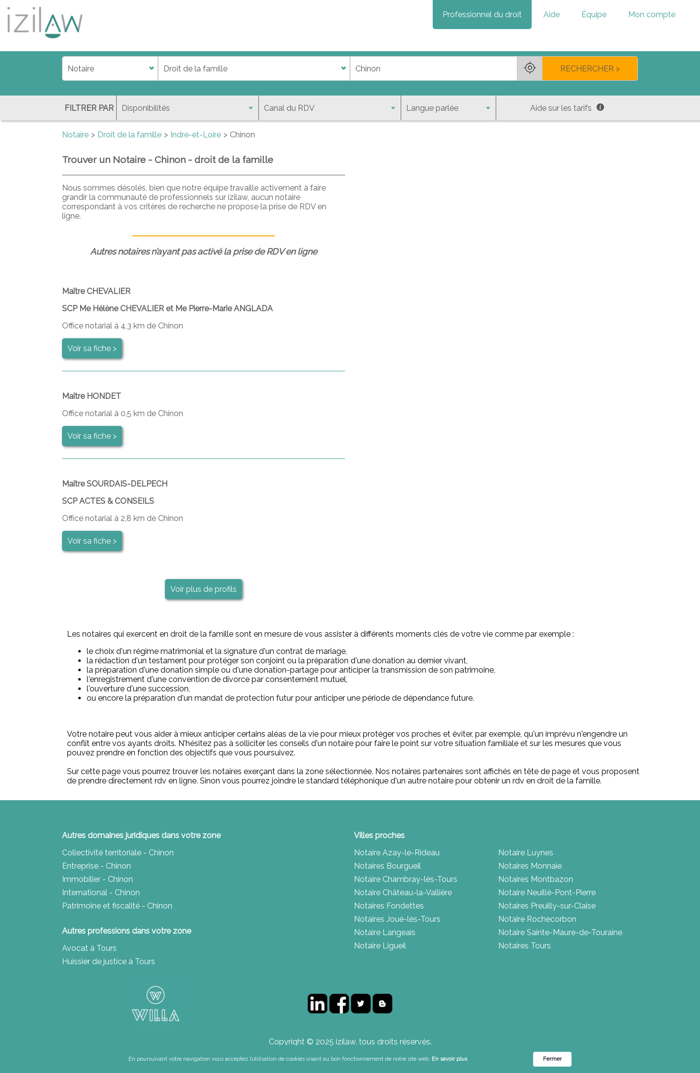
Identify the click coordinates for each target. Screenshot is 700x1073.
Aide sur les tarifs (567, 108)
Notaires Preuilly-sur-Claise (547, 905)
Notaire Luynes (525, 852)
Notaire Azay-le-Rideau (397, 852)
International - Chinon (101, 892)
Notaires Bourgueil (387, 866)
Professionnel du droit (482, 14)
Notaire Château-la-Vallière (403, 892)
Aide (551, 14)
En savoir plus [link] (449, 1059)
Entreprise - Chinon (96, 866)
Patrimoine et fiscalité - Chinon (117, 905)
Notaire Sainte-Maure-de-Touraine (560, 932)
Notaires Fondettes (389, 905)
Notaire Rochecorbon (537, 919)
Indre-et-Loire (195, 134)
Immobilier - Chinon (97, 879)
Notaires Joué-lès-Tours (397, 919)
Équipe (593, 14)
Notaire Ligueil (380, 945)
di (65, 68)
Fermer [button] (552, 1059)
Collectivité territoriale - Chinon (118, 852)
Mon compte (651, 14)
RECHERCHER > (590, 68)
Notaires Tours (524, 945)
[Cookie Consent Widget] (350, 1059)
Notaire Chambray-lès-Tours (405, 879)
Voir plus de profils (203, 589)
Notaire (75, 134)
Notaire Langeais (384, 932)
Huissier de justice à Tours (108, 961)
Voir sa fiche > (92, 348)
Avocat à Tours (89, 948)
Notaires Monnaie (530, 866)
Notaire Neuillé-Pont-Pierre (547, 892)
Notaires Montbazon (535, 879)
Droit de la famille (129, 134)
